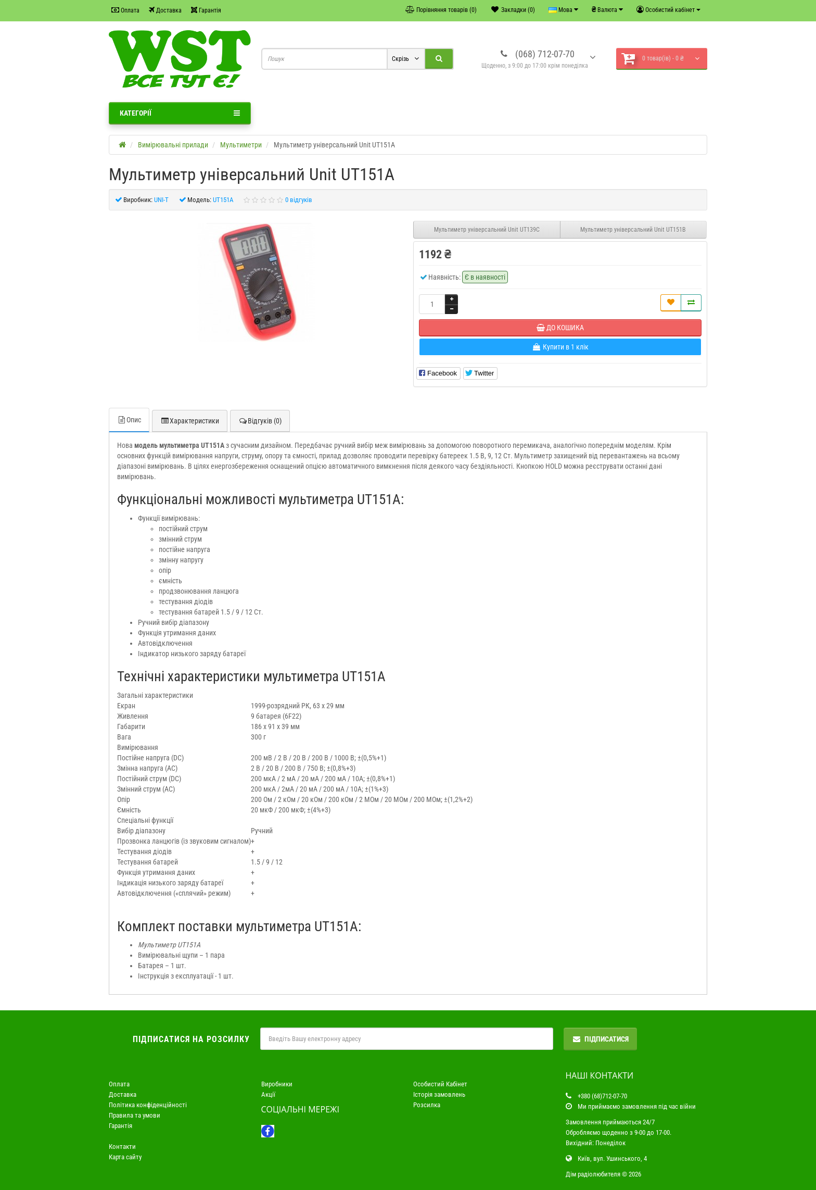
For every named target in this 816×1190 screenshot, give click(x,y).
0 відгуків (298, 200)
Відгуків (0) (260, 421)
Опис (129, 420)
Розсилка (426, 1105)
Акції (268, 1094)
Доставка (165, 10)
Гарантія (206, 10)
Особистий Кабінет (440, 1084)
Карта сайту (125, 1157)
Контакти (122, 1146)
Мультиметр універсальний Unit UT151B (633, 229)
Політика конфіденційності (148, 1105)
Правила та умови (134, 1115)
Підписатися (600, 1039)
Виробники (276, 1084)
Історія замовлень (439, 1094)
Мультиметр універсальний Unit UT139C (487, 229)
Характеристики (189, 421)
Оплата (125, 10)
